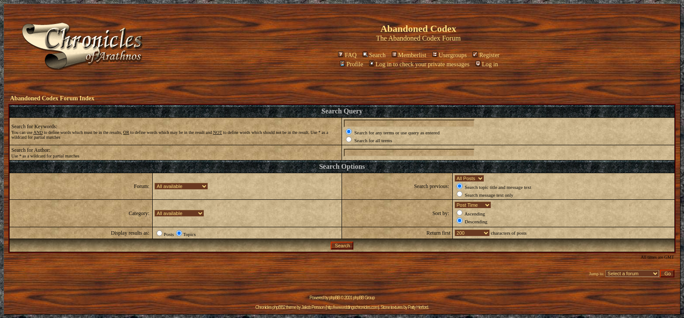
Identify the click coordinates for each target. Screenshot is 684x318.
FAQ (347, 55)
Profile (351, 64)
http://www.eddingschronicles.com (352, 307)
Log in (486, 64)
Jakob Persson (313, 307)
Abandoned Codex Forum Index (52, 98)
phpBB (334, 297)
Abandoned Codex (414, 38)
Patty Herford (418, 307)
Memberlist (409, 55)
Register (485, 55)
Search (374, 55)
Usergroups (449, 55)
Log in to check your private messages (419, 64)
